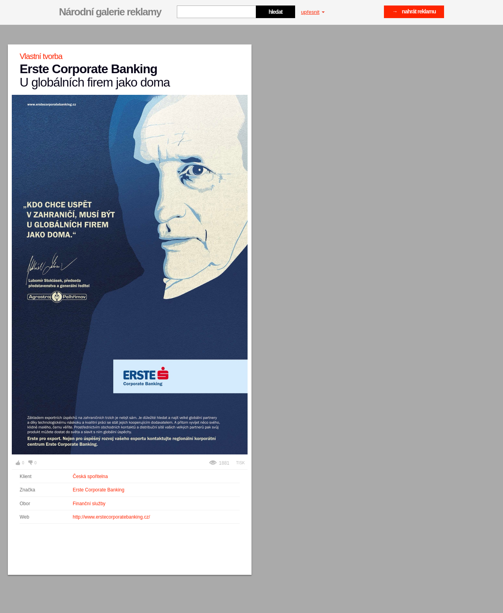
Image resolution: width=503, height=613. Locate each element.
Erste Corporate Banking (98, 490)
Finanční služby (89, 503)
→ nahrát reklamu (414, 11)
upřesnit (313, 12)
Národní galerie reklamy (110, 12)
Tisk (240, 463)
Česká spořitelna (90, 476)
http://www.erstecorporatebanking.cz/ (111, 517)
